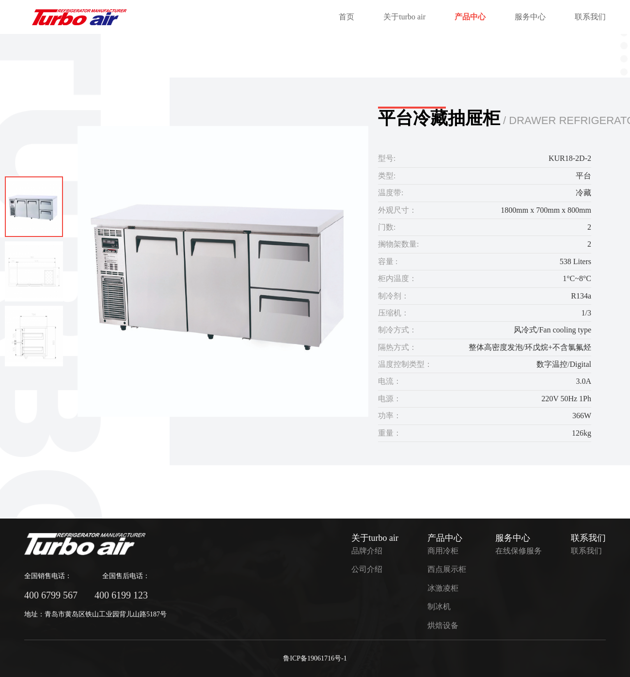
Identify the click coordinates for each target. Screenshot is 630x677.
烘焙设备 (442, 625)
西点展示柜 (446, 569)
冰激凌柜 (442, 588)
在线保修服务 (518, 551)
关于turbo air (404, 17)
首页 (346, 17)
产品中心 (470, 17)
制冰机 (439, 606)
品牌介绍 (366, 551)
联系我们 (590, 17)
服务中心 (530, 17)
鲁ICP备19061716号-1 (314, 658)
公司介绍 (366, 569)
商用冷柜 (442, 551)
